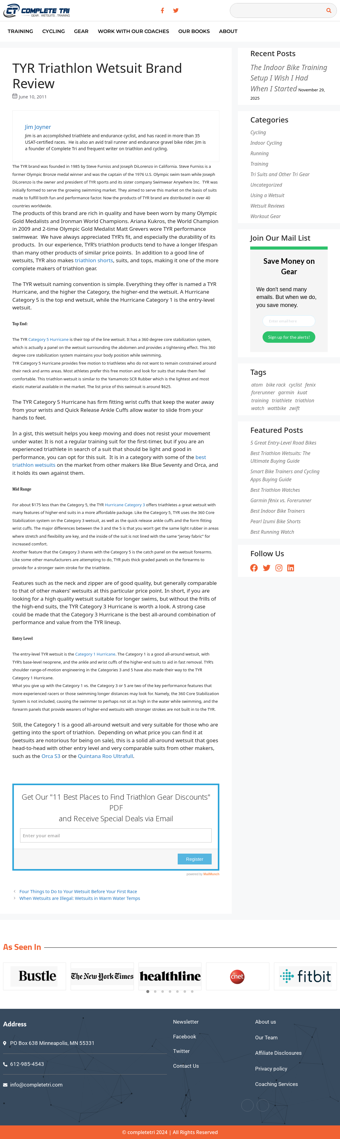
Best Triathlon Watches (275, 490)
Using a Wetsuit (267, 195)
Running (259, 153)
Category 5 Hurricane (48, 339)
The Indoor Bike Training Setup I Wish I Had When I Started (288, 77)
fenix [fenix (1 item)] (310, 384)
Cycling (53, 31)
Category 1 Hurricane (95, 654)
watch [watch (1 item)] (257, 408)
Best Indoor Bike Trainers (277, 510)
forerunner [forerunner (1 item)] (263, 392)
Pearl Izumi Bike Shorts (275, 521)
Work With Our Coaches (133, 31)
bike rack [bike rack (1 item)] (275, 384)
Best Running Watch (272, 531)
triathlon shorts (94, 260)
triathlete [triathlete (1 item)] (282, 400)
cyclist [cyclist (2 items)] (295, 384)
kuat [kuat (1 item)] (302, 392)
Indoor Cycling (266, 142)
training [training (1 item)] (260, 400)
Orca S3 (51, 756)
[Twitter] (263, 1105)
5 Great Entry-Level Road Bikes (283, 442)
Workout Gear (265, 216)
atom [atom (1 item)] (257, 384)
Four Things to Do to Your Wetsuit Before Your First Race (78, 891)
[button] (147, 991)
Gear (81, 31)
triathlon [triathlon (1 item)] (304, 400)
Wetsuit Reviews (267, 205)
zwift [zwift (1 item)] (294, 408)
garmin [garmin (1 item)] (286, 392)
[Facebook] (247, 1105)
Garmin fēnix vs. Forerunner (280, 500)
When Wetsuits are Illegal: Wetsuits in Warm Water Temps (79, 898)
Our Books (194, 31)
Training (20, 31)
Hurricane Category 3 (125, 504)
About (228, 31)
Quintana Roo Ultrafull (105, 756)
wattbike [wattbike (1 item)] (276, 408)
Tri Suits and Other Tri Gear (279, 174)
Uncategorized (266, 184)
